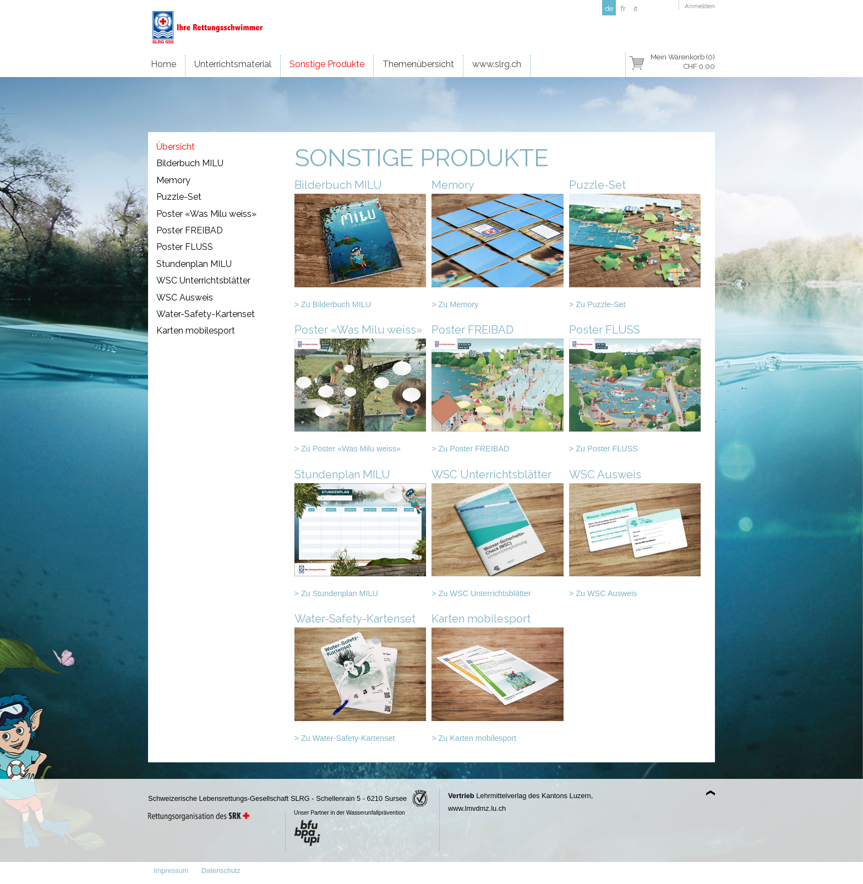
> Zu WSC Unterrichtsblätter (481, 593)
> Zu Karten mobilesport (474, 738)
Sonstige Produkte (327, 64)
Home (163, 64)
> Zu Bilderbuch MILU (333, 304)
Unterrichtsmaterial (232, 64)
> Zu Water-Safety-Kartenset (344, 738)
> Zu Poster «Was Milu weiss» (347, 448)
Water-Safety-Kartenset (205, 314)
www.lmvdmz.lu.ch (477, 808)
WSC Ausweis (184, 297)
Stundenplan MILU (194, 264)
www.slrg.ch (496, 64)
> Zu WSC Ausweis (603, 593)
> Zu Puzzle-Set (597, 304)
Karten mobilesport (195, 330)
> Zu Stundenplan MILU (336, 593)
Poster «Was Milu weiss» (206, 214)
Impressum (171, 870)
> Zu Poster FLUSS (603, 448)
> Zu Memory (455, 304)
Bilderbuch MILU (189, 163)
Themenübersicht (418, 64)
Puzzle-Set (178, 197)
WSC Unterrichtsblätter (203, 280)
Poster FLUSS (184, 247)
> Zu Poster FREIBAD (470, 448)
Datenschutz (221, 870)
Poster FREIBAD (189, 230)
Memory (173, 180)
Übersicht (175, 146)
